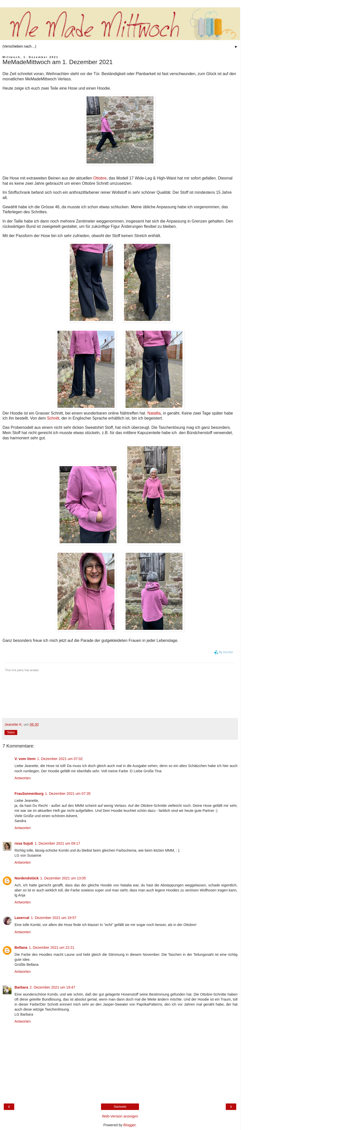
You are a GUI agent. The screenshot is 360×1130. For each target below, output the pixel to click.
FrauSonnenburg (29, 794)
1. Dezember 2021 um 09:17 (57, 843)
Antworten (22, 778)
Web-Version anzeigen (120, 1116)
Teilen (11, 732)
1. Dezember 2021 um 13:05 (63, 878)
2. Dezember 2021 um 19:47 (52, 987)
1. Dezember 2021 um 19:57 (53, 918)
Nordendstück (26, 878)
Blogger (130, 1125)
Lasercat (21, 918)
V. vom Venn (25, 759)
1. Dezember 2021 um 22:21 (51, 948)
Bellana (20, 948)
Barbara (21, 987)
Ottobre (99, 178)
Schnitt (53, 418)
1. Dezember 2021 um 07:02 (59, 759)
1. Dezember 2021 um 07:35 (67, 794)
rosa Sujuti (23, 843)
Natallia (154, 413)
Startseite (120, 1106)
